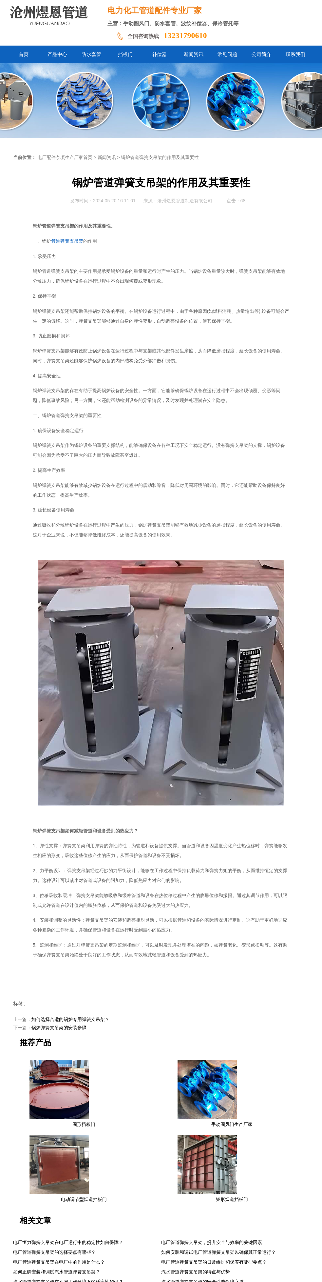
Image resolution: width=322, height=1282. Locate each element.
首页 (63, 1232)
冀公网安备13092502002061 (170, 1272)
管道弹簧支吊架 (67, 241)
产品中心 (82, 1232)
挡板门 (126, 1232)
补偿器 (145, 1232)
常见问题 (189, 1232)
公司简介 (212, 1232)
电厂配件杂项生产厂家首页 (64, 157)
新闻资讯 (107, 157)
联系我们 (236, 1232)
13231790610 (185, 35)
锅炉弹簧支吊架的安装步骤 (58, 1027)
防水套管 (105, 1232)
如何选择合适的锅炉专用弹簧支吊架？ (70, 1019)
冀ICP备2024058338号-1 (116, 1272)
